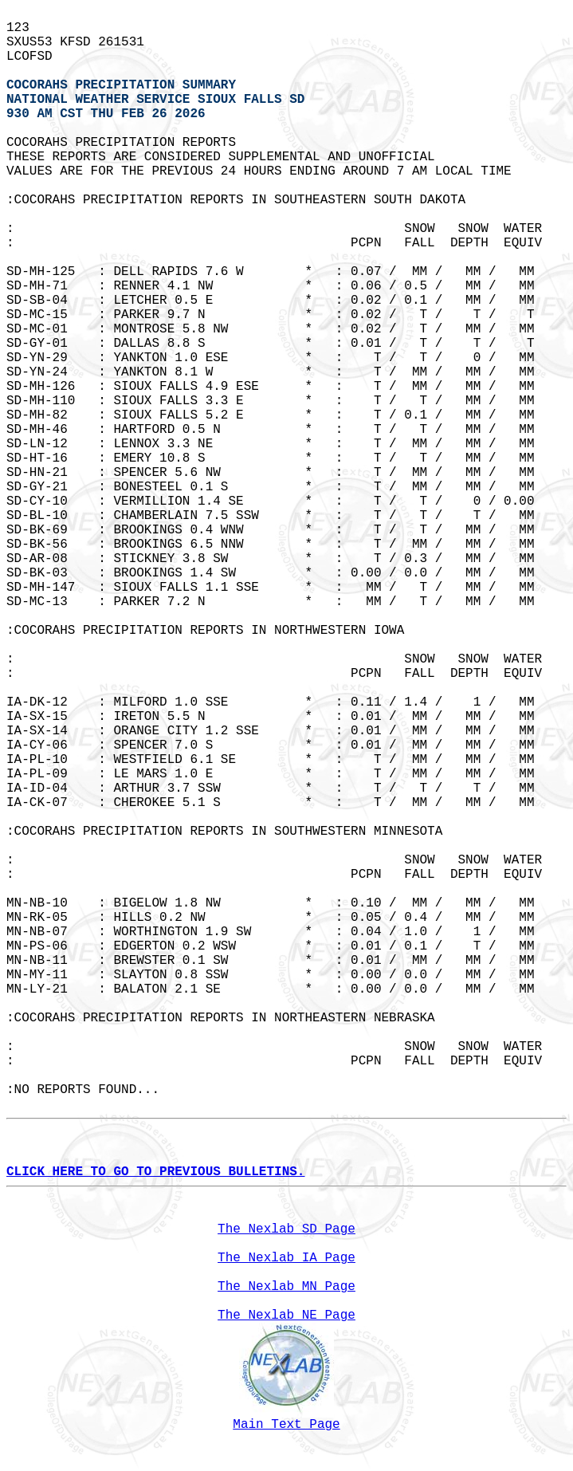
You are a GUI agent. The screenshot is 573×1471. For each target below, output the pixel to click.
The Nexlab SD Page (286, 1229)
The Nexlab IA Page (286, 1258)
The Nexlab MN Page (286, 1287)
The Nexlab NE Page (286, 1315)
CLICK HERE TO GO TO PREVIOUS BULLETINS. (155, 1172)
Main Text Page (286, 1425)
